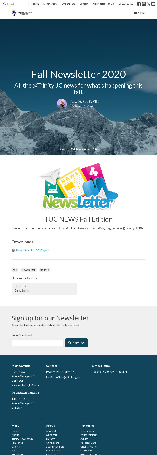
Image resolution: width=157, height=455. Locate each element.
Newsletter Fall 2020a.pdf (30, 250)
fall (15, 269)
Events (16, 446)
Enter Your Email (22, 335)
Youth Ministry (88, 434)
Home (15, 430)
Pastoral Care (88, 442)
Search (35, 3)
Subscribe (76, 342)
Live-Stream (68, 3)
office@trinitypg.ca (68, 377)
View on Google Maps (25, 385)
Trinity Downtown (22, 438)
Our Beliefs (52, 442)
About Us (51, 430)
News (63, 149)
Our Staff (51, 434)
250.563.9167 (127, 3)
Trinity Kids (87, 430)
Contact (83, 3)
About (15, 434)
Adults (84, 438)
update (44, 269)
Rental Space (53, 450)
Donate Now (50, 3)
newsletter (28, 269)
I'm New (50, 438)
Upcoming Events (24, 278)
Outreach (86, 450)
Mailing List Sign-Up (103, 3)
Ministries (17, 442)
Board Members (55, 446)
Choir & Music (88, 446)
